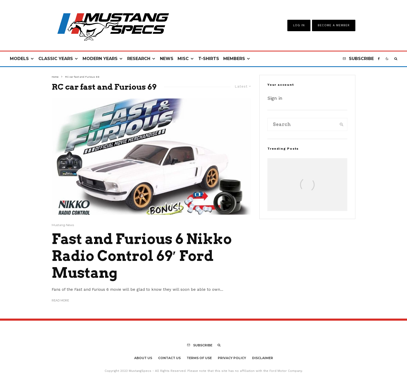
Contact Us (169, 358)
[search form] (302, 124)
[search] (341, 124)
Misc (183, 58)
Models (19, 58)
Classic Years (55, 58)
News (166, 58)
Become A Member (334, 25)
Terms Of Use (199, 358)
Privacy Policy (232, 358)
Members (234, 58)
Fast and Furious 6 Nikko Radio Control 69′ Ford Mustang (142, 256)
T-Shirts (208, 58)
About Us (143, 358)
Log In (299, 25)
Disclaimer (262, 358)
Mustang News (63, 225)
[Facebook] (379, 58)
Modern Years (100, 58)
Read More (60, 300)
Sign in (274, 98)
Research (138, 58)
